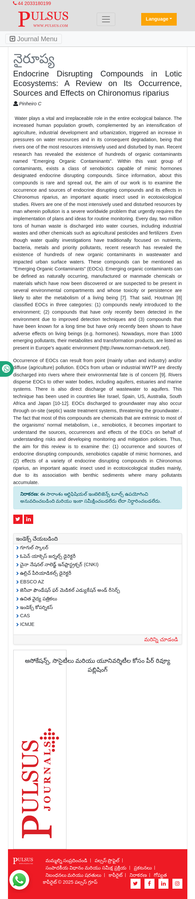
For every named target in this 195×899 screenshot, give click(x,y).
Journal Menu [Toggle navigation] (33, 39)
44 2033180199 (32, 3)
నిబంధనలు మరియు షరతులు (74, 875)
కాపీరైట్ (116, 875)
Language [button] (157, 19)
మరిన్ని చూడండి (161, 639)
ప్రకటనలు (143, 867)
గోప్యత (160, 875)
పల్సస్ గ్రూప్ (86, 882)
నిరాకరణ (138, 875)
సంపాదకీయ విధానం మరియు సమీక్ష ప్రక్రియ (86, 867)
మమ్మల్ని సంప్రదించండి (67, 860)
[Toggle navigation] (106, 19)
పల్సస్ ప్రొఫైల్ (107, 860)
